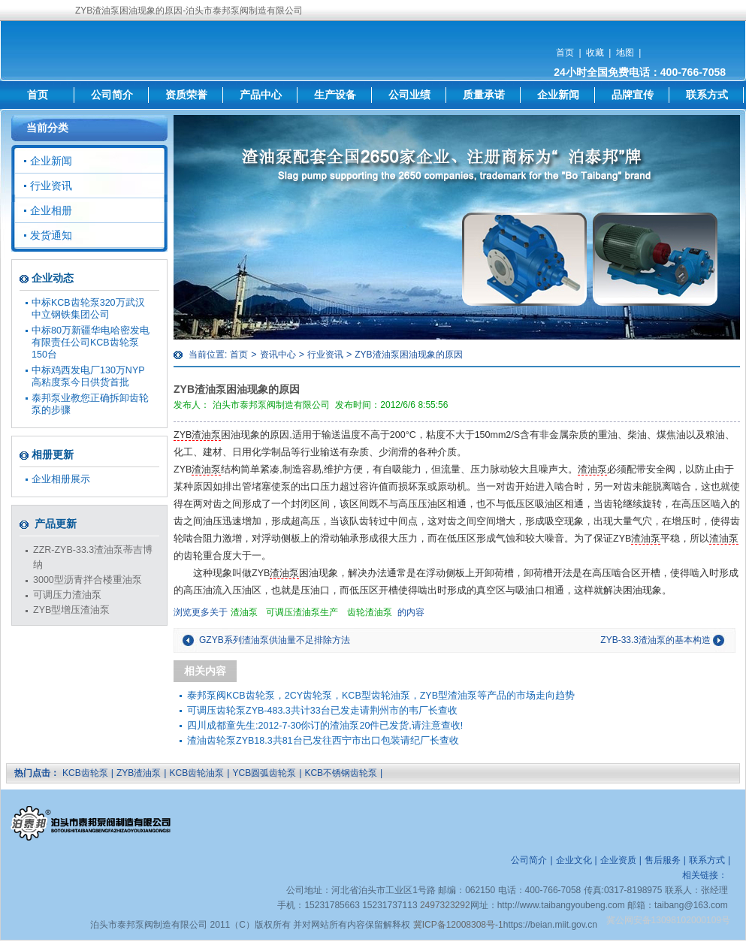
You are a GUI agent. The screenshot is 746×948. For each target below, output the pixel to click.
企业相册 (51, 210)
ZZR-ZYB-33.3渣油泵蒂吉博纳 (93, 557)
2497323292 (445, 905)
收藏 (595, 52)
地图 (625, 52)
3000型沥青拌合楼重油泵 (87, 580)
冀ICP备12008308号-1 (458, 924)
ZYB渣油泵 (197, 435)
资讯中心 (278, 354)
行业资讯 (325, 354)
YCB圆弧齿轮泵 (264, 773)
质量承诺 (484, 95)
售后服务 (663, 860)
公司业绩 (409, 95)
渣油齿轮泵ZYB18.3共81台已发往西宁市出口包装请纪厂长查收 (323, 740)
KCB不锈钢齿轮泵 (340, 773)
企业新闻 (558, 95)
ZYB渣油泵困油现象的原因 (408, 354)
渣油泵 (206, 469)
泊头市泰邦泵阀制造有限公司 (271, 405)
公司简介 (112, 95)
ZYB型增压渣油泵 (71, 610)
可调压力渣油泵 (67, 595)
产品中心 (261, 95)
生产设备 (335, 95)
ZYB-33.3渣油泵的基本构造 (655, 640)
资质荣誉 (186, 95)
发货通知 (51, 235)
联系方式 (707, 95)
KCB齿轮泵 (85, 773)
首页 (565, 52)
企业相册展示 (61, 479)
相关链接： (704, 875)
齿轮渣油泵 (369, 612)
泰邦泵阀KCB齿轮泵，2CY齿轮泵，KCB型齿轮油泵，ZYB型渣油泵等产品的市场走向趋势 (381, 695)
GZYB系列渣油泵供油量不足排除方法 (274, 640)
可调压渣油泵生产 (302, 612)
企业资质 (618, 860)
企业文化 (574, 860)
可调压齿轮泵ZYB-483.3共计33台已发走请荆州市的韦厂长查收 (322, 710)
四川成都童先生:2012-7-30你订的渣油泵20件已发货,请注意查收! (325, 725)
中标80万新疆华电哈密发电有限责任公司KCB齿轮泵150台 (91, 342)
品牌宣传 (633, 95)
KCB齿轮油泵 (197, 773)
